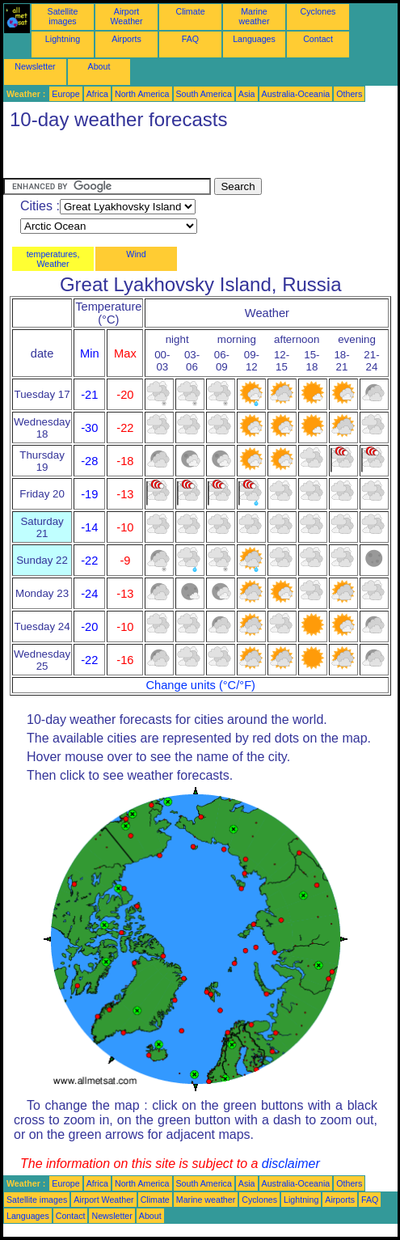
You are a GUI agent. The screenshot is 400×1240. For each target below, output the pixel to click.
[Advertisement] (132, 158)
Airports (126, 39)
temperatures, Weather (53, 259)
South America (204, 94)
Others (349, 94)
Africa (97, 94)
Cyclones (318, 11)
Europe (65, 94)
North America (142, 94)
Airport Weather (126, 16)
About (99, 66)
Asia (246, 94)
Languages (254, 39)
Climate (189, 11)
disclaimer (291, 1163)
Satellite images (63, 16)
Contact (318, 39)
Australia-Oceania (296, 94)
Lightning (62, 39)
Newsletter (35, 66)
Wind (135, 254)
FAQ (190, 39)
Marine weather (254, 16)
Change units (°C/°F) (200, 685)
